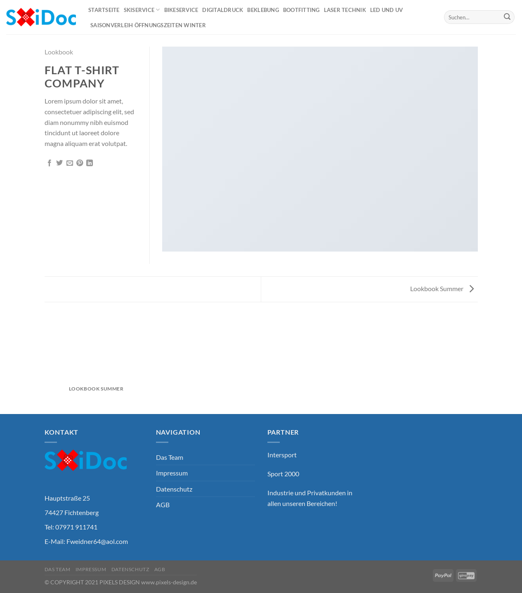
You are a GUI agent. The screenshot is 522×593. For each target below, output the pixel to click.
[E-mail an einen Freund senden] (69, 163)
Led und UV (386, 10)
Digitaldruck (222, 10)
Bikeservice (181, 10)
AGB (163, 504)
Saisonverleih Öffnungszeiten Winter (148, 25)
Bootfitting (301, 10)
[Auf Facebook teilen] (49, 163)
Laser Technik (345, 10)
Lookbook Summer (442, 288)
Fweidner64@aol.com (97, 541)
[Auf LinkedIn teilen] (89, 163)
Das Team (169, 457)
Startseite (104, 10)
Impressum (172, 473)
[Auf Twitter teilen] (59, 163)
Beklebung (263, 10)
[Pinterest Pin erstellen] (79, 163)
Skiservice (142, 10)
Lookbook (59, 52)
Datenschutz (174, 489)
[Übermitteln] (507, 17)
